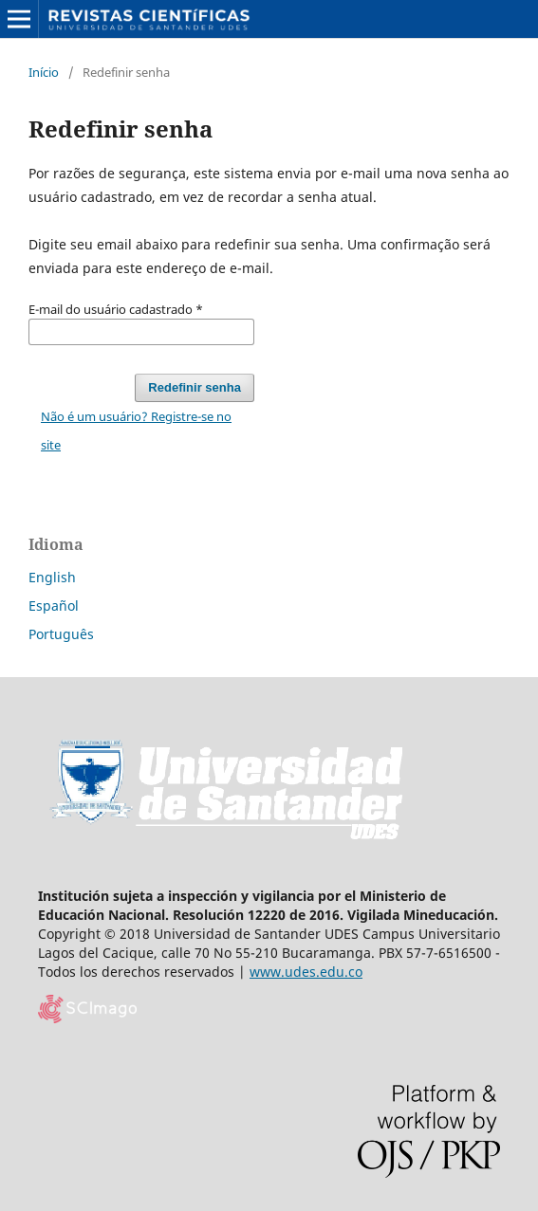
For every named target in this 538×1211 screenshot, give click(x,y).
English (52, 577)
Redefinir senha (194, 387)
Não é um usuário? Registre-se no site (136, 430)
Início (43, 72)
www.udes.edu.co (306, 972)
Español (53, 605)
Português (61, 634)
